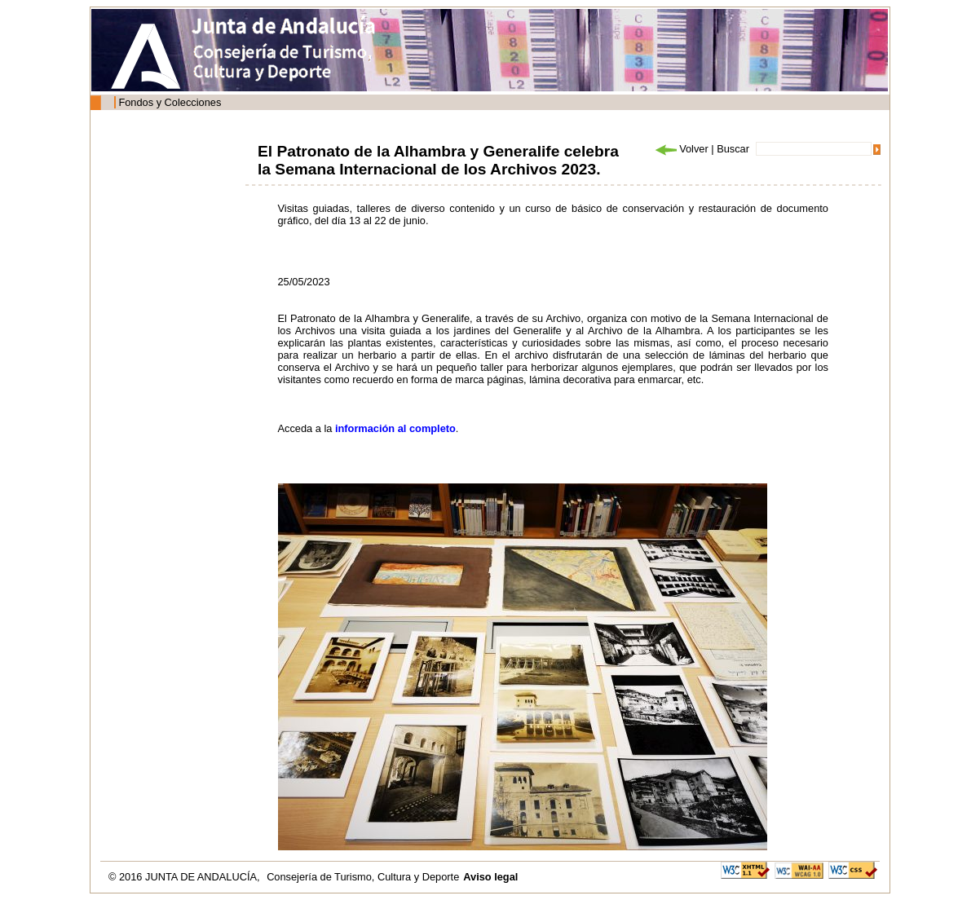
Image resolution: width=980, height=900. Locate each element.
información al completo (395, 428)
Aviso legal (490, 877)
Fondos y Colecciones (169, 102)
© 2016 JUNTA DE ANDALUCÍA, (185, 877)
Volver (681, 149)
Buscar (733, 149)
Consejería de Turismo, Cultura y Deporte (363, 877)
